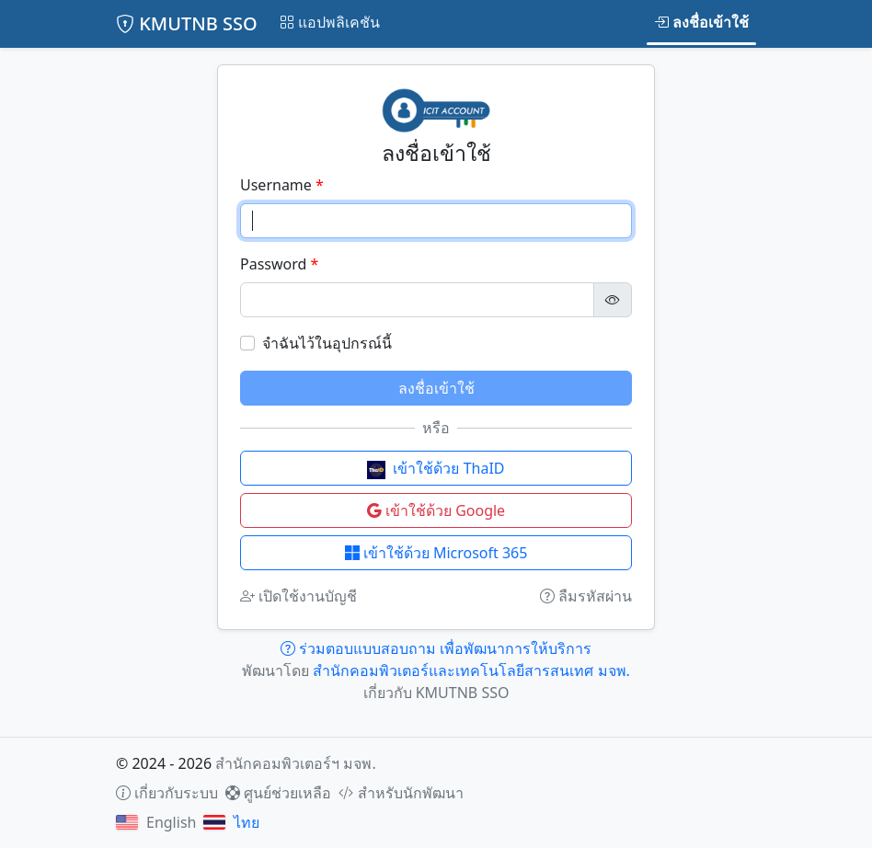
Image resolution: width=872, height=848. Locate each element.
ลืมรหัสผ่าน (586, 596)
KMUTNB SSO (187, 23)
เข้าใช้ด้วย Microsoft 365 (436, 553)
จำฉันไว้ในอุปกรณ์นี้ (327, 343)
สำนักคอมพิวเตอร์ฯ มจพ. (295, 763)
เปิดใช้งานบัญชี (298, 596)
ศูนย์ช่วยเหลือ (278, 793)
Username (276, 185)
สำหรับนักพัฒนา (400, 793)
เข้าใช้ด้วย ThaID (435, 468)
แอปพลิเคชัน (330, 22)
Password (273, 264)
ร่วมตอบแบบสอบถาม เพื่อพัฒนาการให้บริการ (436, 648)
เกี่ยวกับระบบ (167, 793)
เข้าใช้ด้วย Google (436, 510)
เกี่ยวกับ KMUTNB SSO (436, 692)
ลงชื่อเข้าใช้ (701, 22)
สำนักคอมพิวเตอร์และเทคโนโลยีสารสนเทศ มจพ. (471, 670)
